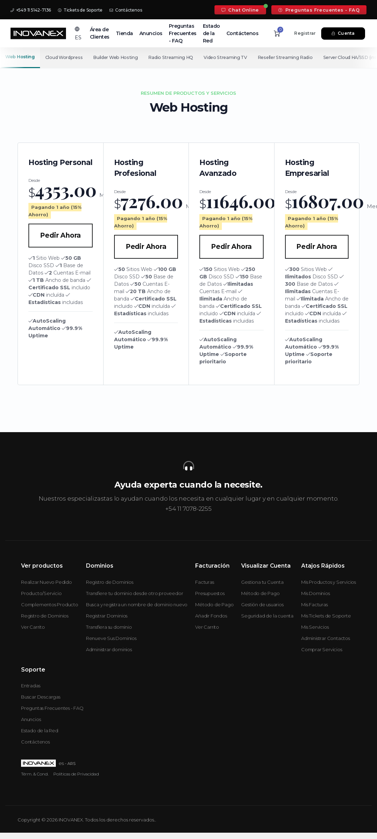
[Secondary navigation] (188, 57)
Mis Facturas (314, 604)
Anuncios (151, 33)
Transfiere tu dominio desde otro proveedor (134, 593)
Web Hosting (20, 56)
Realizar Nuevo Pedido (46, 582)
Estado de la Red (211, 33)
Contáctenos (126, 10)
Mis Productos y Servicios (328, 582)
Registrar (305, 33)
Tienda (124, 33)
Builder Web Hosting (117, 57)
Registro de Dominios (44, 616)
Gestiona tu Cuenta (262, 582)
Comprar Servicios (321, 649)
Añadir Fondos (211, 616)
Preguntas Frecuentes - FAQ (318, 10)
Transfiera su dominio (109, 627)
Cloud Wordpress (65, 57)
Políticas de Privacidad (76, 774)
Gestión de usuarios (262, 604)
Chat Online (240, 10)
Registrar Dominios (106, 616)
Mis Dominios (315, 593)
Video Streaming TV (230, 57)
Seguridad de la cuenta (267, 616)
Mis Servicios (315, 627)
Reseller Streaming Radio (291, 57)
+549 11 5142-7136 (31, 10)
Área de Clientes (100, 33)
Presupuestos (210, 593)
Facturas (204, 582)
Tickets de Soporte (80, 10)
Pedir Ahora (60, 235)
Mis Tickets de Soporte (326, 616)
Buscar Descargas (40, 697)
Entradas (30, 685)
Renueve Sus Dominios (111, 638)
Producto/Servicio (41, 593)
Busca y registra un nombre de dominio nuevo (136, 604)
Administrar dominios (109, 649)
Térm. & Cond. (34, 774)
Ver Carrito (33, 627)
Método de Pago (214, 604)
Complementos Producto (49, 604)
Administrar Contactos (325, 638)
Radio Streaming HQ (174, 57)
